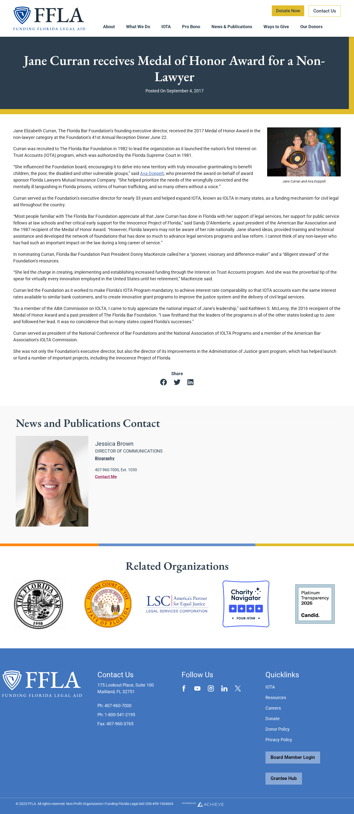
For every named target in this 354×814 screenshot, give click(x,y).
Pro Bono (191, 26)
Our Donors (311, 26)
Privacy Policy (278, 739)
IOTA (166, 26)
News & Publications (231, 26)
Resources (275, 697)
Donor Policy (277, 729)
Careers (273, 708)
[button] (163, 383)
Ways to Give (276, 26)
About (109, 26)
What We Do (138, 26)
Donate (272, 718)
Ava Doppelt (152, 174)
